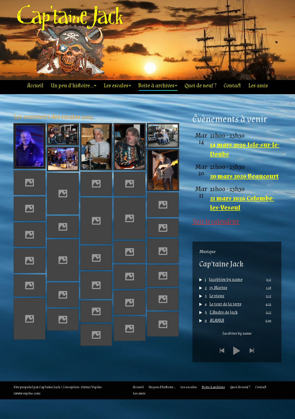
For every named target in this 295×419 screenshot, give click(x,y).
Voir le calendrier (215, 241)
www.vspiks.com (27, 413)
